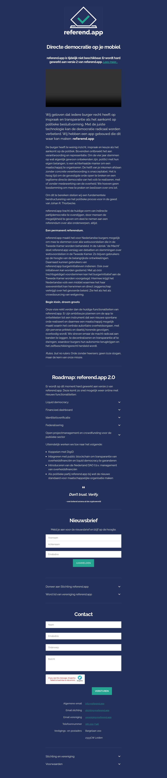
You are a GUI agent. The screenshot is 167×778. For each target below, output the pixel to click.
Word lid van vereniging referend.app (83, 594)
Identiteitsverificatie (83, 418)
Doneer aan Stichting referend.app (83, 587)
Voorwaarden (83, 764)
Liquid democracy (83, 402)
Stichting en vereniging (83, 756)
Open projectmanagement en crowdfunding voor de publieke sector (83, 435)
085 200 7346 (92, 724)
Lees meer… (110, 62)
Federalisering (83, 425)
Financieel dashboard (83, 410)
